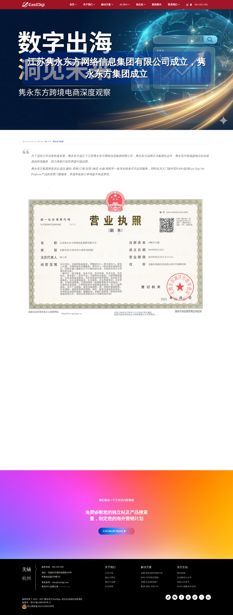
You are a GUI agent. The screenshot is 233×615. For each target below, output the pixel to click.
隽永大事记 (110, 577)
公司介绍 (109, 573)
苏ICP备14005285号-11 (40, 602)
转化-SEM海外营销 (149, 577)
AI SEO (123, 4)
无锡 (29, 569)
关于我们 (88, 4)
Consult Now (114, 531)
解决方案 (106, 4)
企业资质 (109, 586)
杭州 (26, 578)
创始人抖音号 (183, 582)
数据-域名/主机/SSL (150, 586)
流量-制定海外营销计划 (151, 573)
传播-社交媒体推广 (149, 582)
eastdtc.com (65, 586)
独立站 (139, 4)
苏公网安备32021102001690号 (38, 606)
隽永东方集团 (58, 141)
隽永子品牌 (110, 582)
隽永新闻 (181, 573)
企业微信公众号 (184, 577)
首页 (72, 4)
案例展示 (156, 4)
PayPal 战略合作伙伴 (186, 586)
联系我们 (172, 4)
